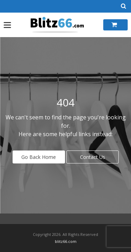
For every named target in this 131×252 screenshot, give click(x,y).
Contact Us (92, 157)
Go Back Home (38, 157)
